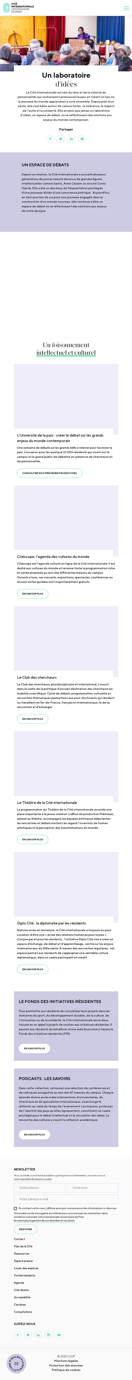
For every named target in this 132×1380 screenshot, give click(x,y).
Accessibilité (22, 1297)
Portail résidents (24, 1275)
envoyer (25, 1229)
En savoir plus (32, 593)
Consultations (23, 1311)
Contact (19, 1239)
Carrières (20, 1304)
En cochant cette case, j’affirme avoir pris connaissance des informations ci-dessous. (68, 1208)
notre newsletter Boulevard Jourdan (33, 1179)
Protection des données (66, 1365)
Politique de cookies (66, 1370)
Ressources (21, 1253)
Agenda (19, 1282)
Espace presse (23, 1260)
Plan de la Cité (23, 1246)
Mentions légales (66, 1360)
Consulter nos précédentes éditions (49, 473)
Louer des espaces (26, 1268)
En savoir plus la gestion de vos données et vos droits (44, 1220)
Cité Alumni (21, 1290)
